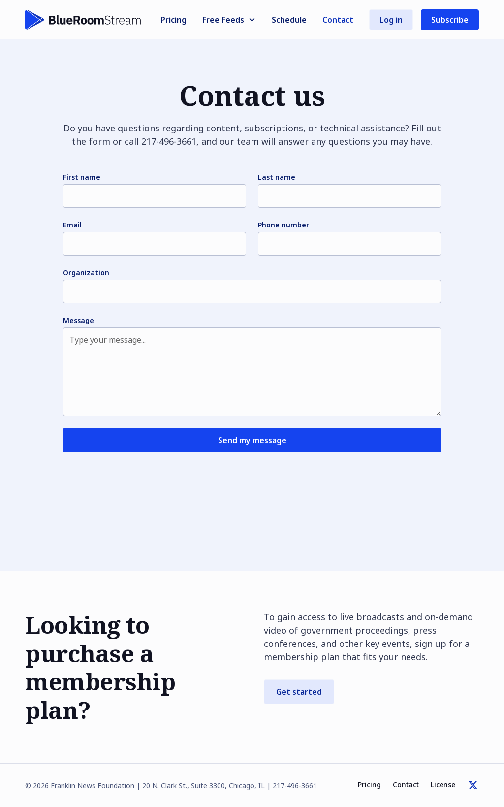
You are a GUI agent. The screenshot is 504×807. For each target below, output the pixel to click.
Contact (337, 19)
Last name (276, 177)
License (443, 784)
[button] (229, 20)
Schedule (289, 19)
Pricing (173, 19)
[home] (83, 20)
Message (78, 320)
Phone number (283, 224)
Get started (299, 691)
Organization (86, 272)
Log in (391, 19)
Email (72, 224)
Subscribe (450, 19)
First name (81, 177)
